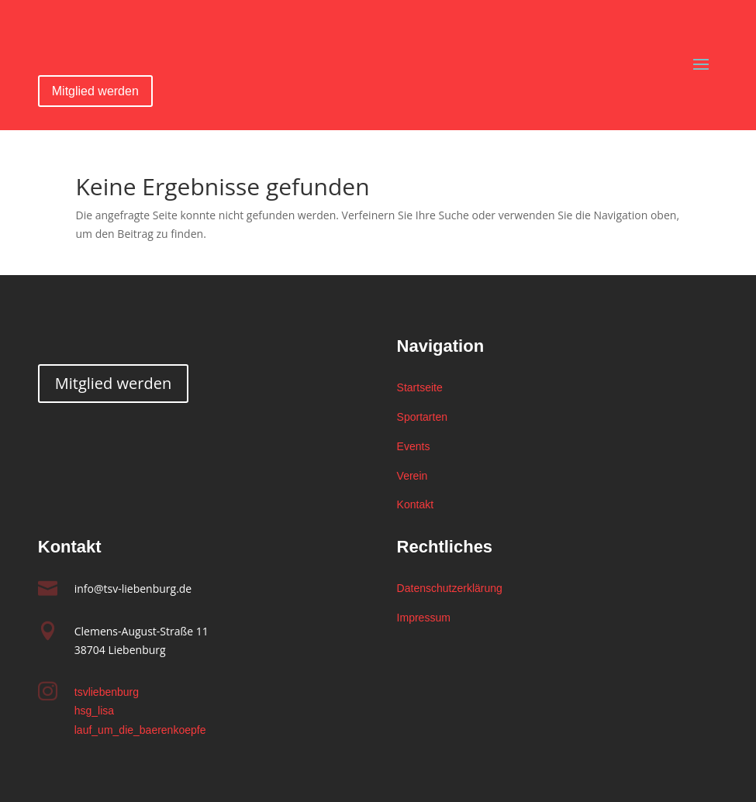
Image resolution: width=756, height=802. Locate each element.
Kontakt (415, 504)
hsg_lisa (94, 710)
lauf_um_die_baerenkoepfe (140, 730)
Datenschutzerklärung (449, 588)
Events (413, 446)
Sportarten (422, 417)
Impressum (423, 617)
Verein (412, 476)
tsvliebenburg (106, 692)
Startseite (420, 387)
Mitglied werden (95, 91)
